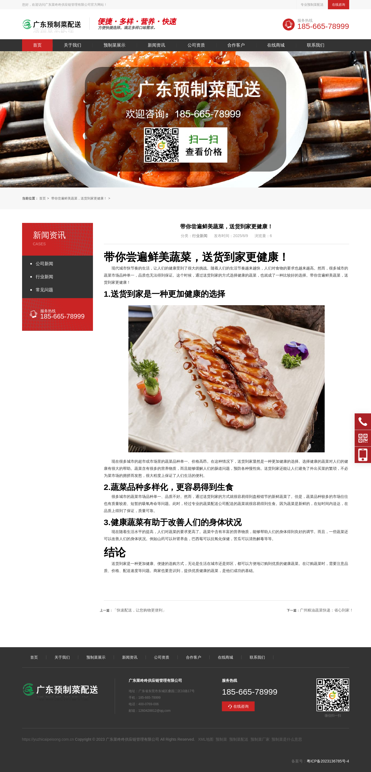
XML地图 (205, 739)
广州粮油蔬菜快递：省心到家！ (326, 610)
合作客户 (236, 45)
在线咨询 (338, 5)
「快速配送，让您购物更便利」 (139, 610)
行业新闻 (44, 276)
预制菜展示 (114, 45)
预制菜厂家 (260, 739)
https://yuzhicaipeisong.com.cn (48, 739)
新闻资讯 (156, 45)
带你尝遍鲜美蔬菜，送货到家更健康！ (79, 198)
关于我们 (72, 45)
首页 (37, 45)
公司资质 (196, 45)
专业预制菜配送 (312, 5)
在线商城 (276, 45)
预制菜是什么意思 (287, 739)
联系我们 (315, 45)
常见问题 (44, 289)
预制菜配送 (238, 739)
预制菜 (221, 739)
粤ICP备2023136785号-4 (328, 761)
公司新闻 (44, 263)
